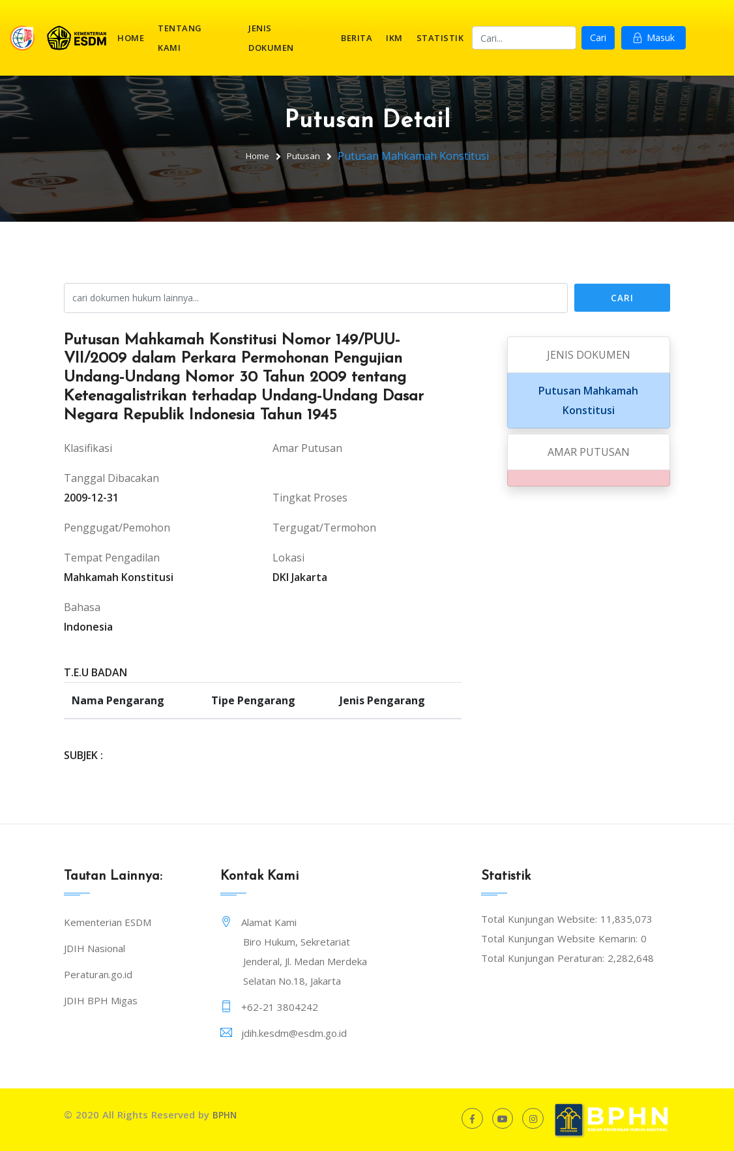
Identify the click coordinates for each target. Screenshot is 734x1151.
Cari (598, 38)
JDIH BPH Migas (101, 1000)
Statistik (440, 38)
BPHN (226, 1114)
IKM (394, 38)
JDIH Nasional (94, 948)
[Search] (524, 38)
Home (130, 38)
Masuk (653, 38)
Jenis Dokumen (271, 38)
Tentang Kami (180, 38)
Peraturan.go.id (98, 974)
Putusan (304, 155)
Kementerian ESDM (107, 922)
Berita (356, 38)
